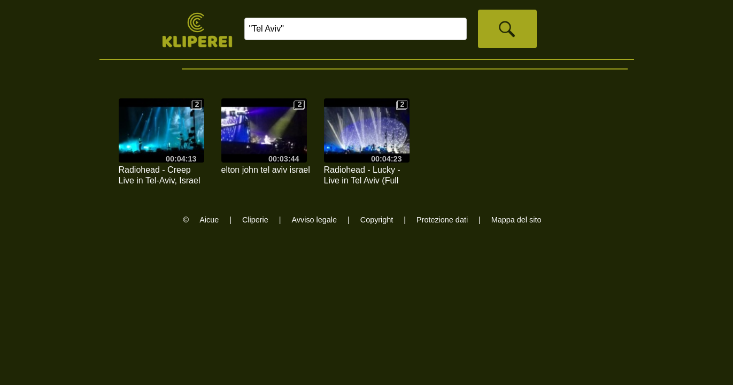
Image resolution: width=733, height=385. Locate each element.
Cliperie (255, 219)
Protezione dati (442, 219)
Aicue (209, 219)
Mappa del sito (516, 219)
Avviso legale (314, 219)
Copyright (376, 219)
